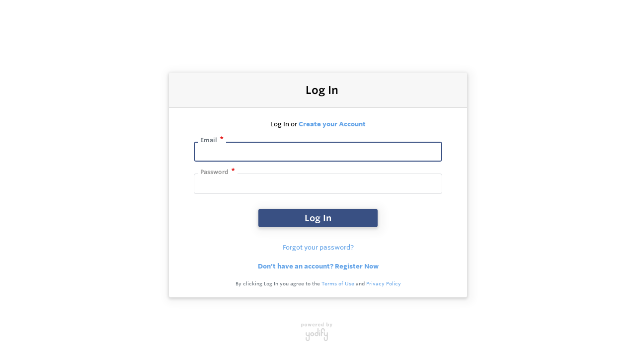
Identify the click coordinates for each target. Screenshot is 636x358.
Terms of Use (337, 283)
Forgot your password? (318, 247)
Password (214, 172)
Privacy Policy (383, 283)
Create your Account (332, 124)
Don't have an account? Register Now (318, 266)
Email (208, 140)
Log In (318, 217)
